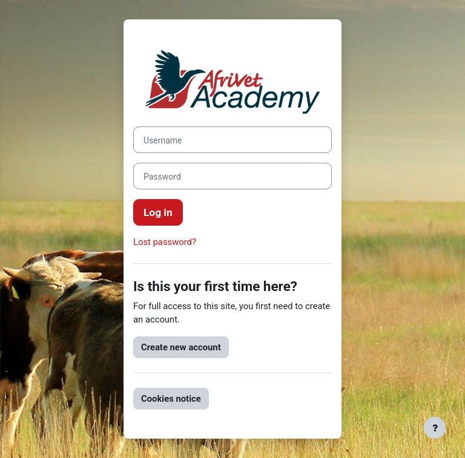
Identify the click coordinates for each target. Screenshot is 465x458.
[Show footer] (435, 428)
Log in (158, 212)
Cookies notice (171, 398)
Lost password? (164, 242)
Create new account (181, 347)
